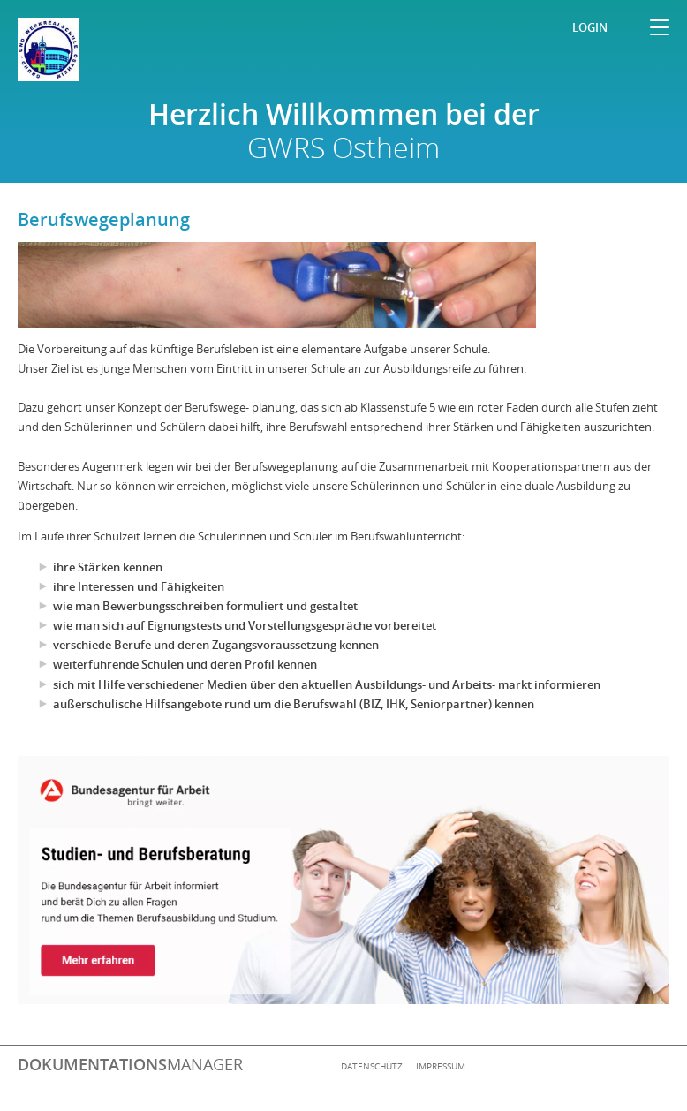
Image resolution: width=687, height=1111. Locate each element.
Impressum (440, 1066)
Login (590, 27)
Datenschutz (372, 1066)
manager (130, 1064)
